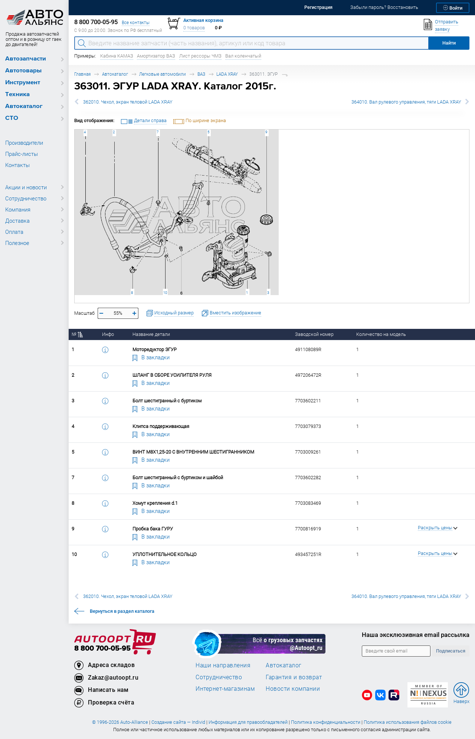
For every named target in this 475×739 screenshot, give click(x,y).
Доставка (17, 220)
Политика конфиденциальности (325, 722)
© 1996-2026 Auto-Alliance (120, 722)
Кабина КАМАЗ (116, 56)
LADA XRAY (227, 74)
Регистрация (318, 7)
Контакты (17, 165)
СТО (11, 118)
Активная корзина (203, 20)
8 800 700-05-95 (102, 648)
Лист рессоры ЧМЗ (200, 56)
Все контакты (136, 22)
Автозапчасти (25, 59)
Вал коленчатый (243, 56)
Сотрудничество (25, 198)
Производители (24, 142)
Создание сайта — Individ (178, 722)
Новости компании (293, 688)
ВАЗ (201, 74)
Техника (17, 94)
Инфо (108, 334)
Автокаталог (24, 106)
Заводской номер (314, 334)
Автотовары (23, 71)
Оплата (14, 231)
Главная (82, 74)
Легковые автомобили (162, 74)
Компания (17, 209)
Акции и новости (26, 187)
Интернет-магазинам (225, 688)
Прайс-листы (21, 153)
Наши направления (223, 665)
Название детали (151, 334)
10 (165, 292)
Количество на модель (381, 334)
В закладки (151, 357)
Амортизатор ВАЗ (156, 56)
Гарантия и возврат (294, 677)
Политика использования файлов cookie (408, 722)
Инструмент (22, 82)
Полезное (17, 242)
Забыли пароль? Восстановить (384, 7)
